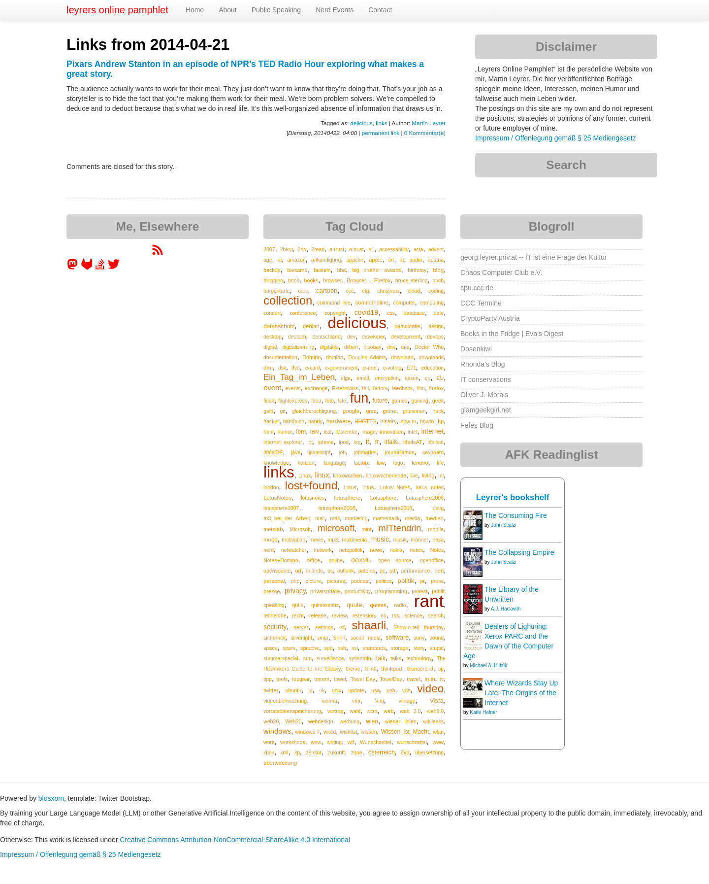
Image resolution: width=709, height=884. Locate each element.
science (413, 615)
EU (440, 378)
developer (373, 337)
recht (297, 615)
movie (316, 540)
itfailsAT (412, 442)
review (339, 615)
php (294, 581)
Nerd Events (335, 10)
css (391, 313)
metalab (273, 529)
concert (272, 313)
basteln (322, 270)
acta (418, 249)
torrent (321, 679)
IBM (315, 432)
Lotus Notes (395, 487)
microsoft (336, 528)
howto (427, 421)
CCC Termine (481, 303)
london (271, 487)
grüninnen (414, 411)
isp (357, 442)
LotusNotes (277, 498)
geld (268, 411)
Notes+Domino (280, 560)
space (270, 648)
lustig (437, 508)
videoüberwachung (285, 701)
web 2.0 (410, 711)
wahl (355, 711)
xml (284, 752)
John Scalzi (503, 525)
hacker (271, 421)
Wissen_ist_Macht (405, 731)
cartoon (326, 290)
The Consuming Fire (515, 515)
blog (438, 270)
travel (413, 679)
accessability (394, 249)
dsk (282, 368)
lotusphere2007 (281, 508)
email (362, 378)
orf (298, 571)
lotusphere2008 (337, 508)
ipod (344, 442)
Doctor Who (429, 347)
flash (268, 401)
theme (353, 669)
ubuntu (294, 690)
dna (391, 347)
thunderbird (420, 669)
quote (354, 605)
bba (341, 270)
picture (313, 581)
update (356, 690)
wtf (351, 742)
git (283, 411)
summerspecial (280, 658)
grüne (389, 411)
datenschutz (278, 326)
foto (329, 401)
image (368, 432)
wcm (372, 711)
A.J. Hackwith (506, 609)
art (391, 260)
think (370, 669)
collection (287, 300)
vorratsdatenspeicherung (292, 711)
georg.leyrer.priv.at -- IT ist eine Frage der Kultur (533, 257)
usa (375, 690)
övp (405, 752)
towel (340, 679)
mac (320, 518)
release (317, 615)
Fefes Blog (476, 425)
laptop (361, 463)
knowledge (276, 463)
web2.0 (435, 711)
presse (271, 591)
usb (391, 690)
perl (439, 571)
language (334, 463)
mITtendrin (399, 528)
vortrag (335, 711)
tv (442, 679)
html (268, 432)
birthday (417, 270)
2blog (286, 249)
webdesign (320, 721)
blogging (273, 280)
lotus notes (430, 487)
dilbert (351, 347)
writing (334, 742)
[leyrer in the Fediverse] (73, 268)
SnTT (339, 638)
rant (429, 601)
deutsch (297, 337)
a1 (372, 249)
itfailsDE (273, 452)
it (367, 441)
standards (374, 648)
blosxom (51, 798)
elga (346, 378)
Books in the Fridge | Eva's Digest (511, 334)
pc (382, 571)
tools (282, 679)
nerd (268, 550)
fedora (380, 388)
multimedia (354, 540)
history (388, 421)
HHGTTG (365, 421)
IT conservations (485, 379)
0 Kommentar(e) (425, 133)
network (323, 550)
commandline (371, 303)
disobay (372, 347)
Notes (437, 550)
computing (432, 303)
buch (438, 280)
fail (365, 388)
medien (434, 518)
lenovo (420, 463)
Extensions (345, 388)
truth (429, 679)
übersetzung (429, 752)
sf (343, 627)
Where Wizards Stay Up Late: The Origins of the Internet (521, 693)
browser (332, 280)
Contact (380, 10)
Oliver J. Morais (484, 395)
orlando (314, 571)
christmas (388, 291)
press (437, 581)
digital (270, 347)
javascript (319, 452)
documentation (280, 357)
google (351, 411)
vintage (407, 701)
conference (303, 313)
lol (441, 475)
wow (316, 742)
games (399, 401)
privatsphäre (325, 591)
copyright (335, 313)
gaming (419, 401)
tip (441, 669)
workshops (292, 742)
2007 (269, 249)
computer (404, 303)
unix (337, 690)
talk (381, 658)
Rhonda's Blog (482, 364)
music (380, 539)
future (379, 400)
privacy (295, 591)
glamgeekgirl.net (485, 410)
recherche (275, 615)
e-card (312, 368)
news (376, 550)
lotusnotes (312, 498)
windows (277, 731)
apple (376, 260)
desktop (272, 337)
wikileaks (433, 721)
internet (432, 431)
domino (334, 357)
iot (310, 442)
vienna (329, 701)
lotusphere (347, 498)
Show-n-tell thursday (418, 627)
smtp (322, 638)
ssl (355, 648)
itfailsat (435, 442)
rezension (364, 615)
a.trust (356, 249)
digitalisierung (298, 347)
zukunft (336, 752)
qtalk (297, 605)
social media (366, 638)
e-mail (370, 368)
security (275, 627)
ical (327, 432)
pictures (336, 581)
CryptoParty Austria (490, 318)
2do (302, 249)
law (381, 463)
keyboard (433, 452)
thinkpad (391, 669)
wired (329, 732)
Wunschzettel (375, 742)
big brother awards (377, 270)
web (388, 711)
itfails (391, 442)
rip (384, 615)
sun (307, 658)
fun (359, 398)
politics (383, 581)
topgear (301, 679)
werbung (349, 721)
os (330, 571)
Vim (379, 701)
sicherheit (274, 638)
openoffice (432, 560)
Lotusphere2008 (393, 508)
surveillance (330, 658)
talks (395, 658)
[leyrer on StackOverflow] (100, 268)
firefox (436, 388)
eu (427, 378)
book (293, 280)
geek (438, 401)
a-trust (336, 249)
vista (437, 700)
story (419, 648)
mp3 (332, 540)
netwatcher (293, 550)
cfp (365, 291)
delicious (361, 123)
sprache (309, 648)
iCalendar (346, 432)
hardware (338, 421)
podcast (360, 581)
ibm (301, 431)
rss (395, 615)
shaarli (369, 625)
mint (367, 529)
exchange (316, 388)
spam (289, 648)
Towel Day (363, 679)
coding (436, 291)
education (432, 368)
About (228, 10)
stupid (437, 648)
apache (354, 260)
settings (324, 627)
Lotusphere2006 (425, 498)
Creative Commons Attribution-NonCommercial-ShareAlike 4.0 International (235, 840)
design (436, 326)
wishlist (348, 732)
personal (274, 581)
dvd (295, 368)
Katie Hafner (483, 712)
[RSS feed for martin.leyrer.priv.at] (157, 253)
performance (415, 571)
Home (195, 10)
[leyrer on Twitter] (114, 268)
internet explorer (282, 442)
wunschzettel (412, 742)
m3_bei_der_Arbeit (286, 518)
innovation (391, 432)
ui (310, 690)
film (421, 388)
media (412, 518)
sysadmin (360, 658)
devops (435, 337)
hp (441, 421)
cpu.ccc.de (476, 288)
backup (272, 270)
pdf (393, 571)
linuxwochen (347, 475)
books (311, 280)
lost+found (311, 485)
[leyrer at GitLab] (87, 268)
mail (335, 518)
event (272, 388)
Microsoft (300, 529)
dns (405, 347)
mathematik (386, 518)
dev (351, 337)
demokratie (407, 326)
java (295, 452)
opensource (277, 571)
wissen (369, 732)
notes (416, 550)
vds (406, 690)
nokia (396, 550)
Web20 (294, 721)
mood (270, 540)
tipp (267, 679)
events (293, 388)
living (428, 475)
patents (366, 571)
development (405, 337)
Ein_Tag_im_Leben (299, 377)
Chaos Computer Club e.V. (501, 272)
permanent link (380, 133)
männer (419, 540)
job (342, 452)
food (316, 401)
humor (285, 432)
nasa (438, 540)
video (430, 688)
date (439, 313)
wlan (438, 732)
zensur (314, 752)
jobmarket (365, 452)
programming (391, 591)
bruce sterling (411, 280)
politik (406, 580)
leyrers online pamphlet (117, 9)
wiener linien (400, 721)
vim (356, 701)
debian (311, 326)
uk (321, 690)
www (438, 742)
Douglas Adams (367, 357)
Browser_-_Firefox (368, 280)
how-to (409, 421)
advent (436, 249)
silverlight (301, 638)
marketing (356, 518)
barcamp (297, 270)
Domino (311, 357)
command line (334, 303)
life (440, 463)
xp (297, 752)
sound (437, 638)
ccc (350, 291)
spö (328, 648)
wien (372, 721)
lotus (368, 487)
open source (394, 560)
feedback (402, 388)
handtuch (293, 421)
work (268, 742)
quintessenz (325, 605)
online (336, 560)
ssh (342, 648)
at (402, 260)
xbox (268, 752)
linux (322, 475)
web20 (271, 721)
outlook (345, 571)
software (397, 637)
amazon (297, 260)
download (402, 357)
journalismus (400, 452)
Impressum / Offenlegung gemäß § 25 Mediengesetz (555, 138)
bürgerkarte (276, 291)
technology (418, 658)
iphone (326, 442)
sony (419, 638)
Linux (304, 475)
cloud (414, 291)
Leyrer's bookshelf (512, 497)
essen (412, 378)
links (381, 123)
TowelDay (391, 679)
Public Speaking (276, 10)
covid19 (366, 312)
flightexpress (292, 401)
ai (280, 260)
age (267, 260)
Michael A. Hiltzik (488, 665)
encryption (387, 378)
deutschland (327, 337)
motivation (293, 540)
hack (438, 411)
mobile (436, 529)
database (414, 313)
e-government (341, 368)
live (414, 475)
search (436, 615)
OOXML (360, 560)
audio (416, 260)
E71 (411, 368)
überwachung (280, 763)
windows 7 (307, 732)
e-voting (392, 368)
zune (356, 752)
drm (268, 368)
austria (436, 260)
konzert (306, 463)
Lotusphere (383, 498)
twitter (271, 690)
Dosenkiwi (476, 349)
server (301, 627)
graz (371, 411)
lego (398, 463)
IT (377, 442)
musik (399, 540)
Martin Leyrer (429, 123)
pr (422, 581)
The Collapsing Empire (519, 552)
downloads (431, 357)
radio (400, 605)
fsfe (342, 401)
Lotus (350, 487)
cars (303, 291)
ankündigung (326, 260)
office (314, 560)
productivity (358, 591)
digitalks (329, 347)
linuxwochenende (386, 475)
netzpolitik (351, 550)
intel (412, 432)
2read (317, 249)
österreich (381, 752)
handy (315, 421)
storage (399, 648)
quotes (378, 605)
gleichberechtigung (314, 411)
